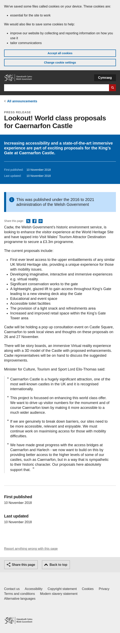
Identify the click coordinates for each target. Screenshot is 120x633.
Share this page (23, 564)
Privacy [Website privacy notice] (104, 589)
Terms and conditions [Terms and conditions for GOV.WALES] (19, 593)
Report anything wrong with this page (31, 548)
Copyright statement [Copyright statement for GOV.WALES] (62, 589)
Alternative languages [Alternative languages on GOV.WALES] (19, 598)
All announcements (22, 101)
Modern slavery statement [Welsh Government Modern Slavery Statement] (58, 593)
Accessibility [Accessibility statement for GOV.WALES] (33, 589)
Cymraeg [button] (105, 77)
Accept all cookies (59, 53)
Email (41, 221)
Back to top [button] (58, 564)
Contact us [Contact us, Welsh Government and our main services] (12, 589)
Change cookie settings (60, 62)
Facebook (34, 221)
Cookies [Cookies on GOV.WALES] (88, 589)
